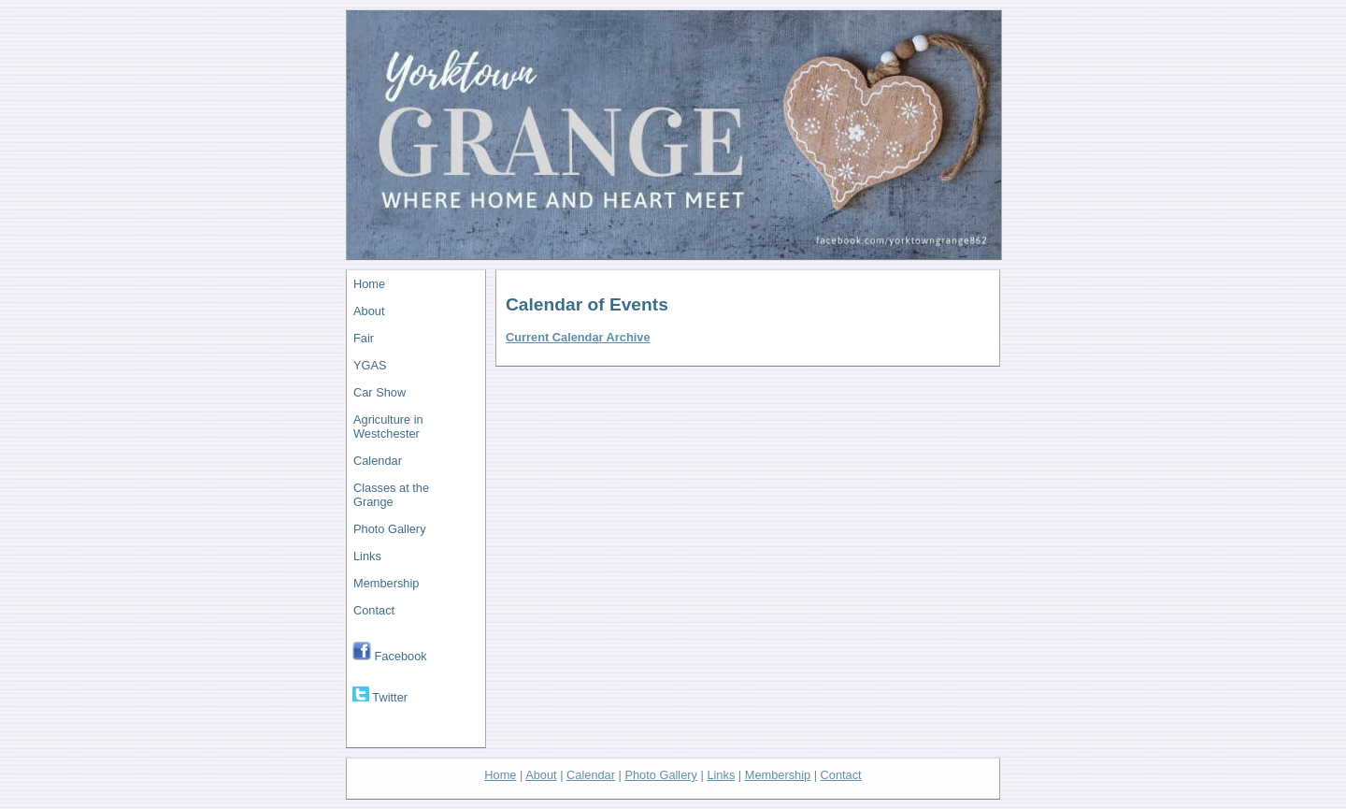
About (368, 311)
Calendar (377, 461)
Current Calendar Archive (578, 337)
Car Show (379, 392)
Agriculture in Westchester (388, 426)
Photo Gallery (389, 529)
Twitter (380, 695)
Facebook (389, 652)
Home (369, 284)
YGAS (370, 365)
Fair (363, 338)
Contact (373, 610)
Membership (386, 583)
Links (367, 556)
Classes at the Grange (391, 495)
